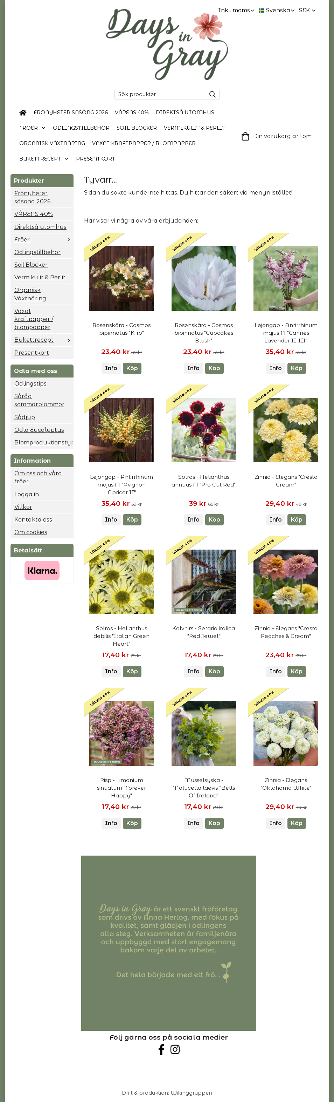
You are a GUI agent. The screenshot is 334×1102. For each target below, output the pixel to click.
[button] (132, 368)
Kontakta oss (33, 519)
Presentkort (95, 159)
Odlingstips (30, 383)
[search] (210, 94)
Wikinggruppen (191, 1093)
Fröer (32, 128)
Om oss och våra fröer (38, 477)
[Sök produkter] (158, 94)
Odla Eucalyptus (39, 430)
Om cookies (30, 532)
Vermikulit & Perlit (194, 128)
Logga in (26, 494)
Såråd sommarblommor (39, 400)
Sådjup (24, 417)
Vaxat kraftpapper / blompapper (144, 143)
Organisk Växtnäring (52, 143)
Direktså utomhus (185, 112)
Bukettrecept (44, 159)
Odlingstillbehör (81, 128)
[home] (23, 113)
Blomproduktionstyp (43, 442)
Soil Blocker (137, 128)
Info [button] (111, 368)
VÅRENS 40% (132, 112)
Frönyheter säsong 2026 (71, 112)
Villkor (23, 507)
